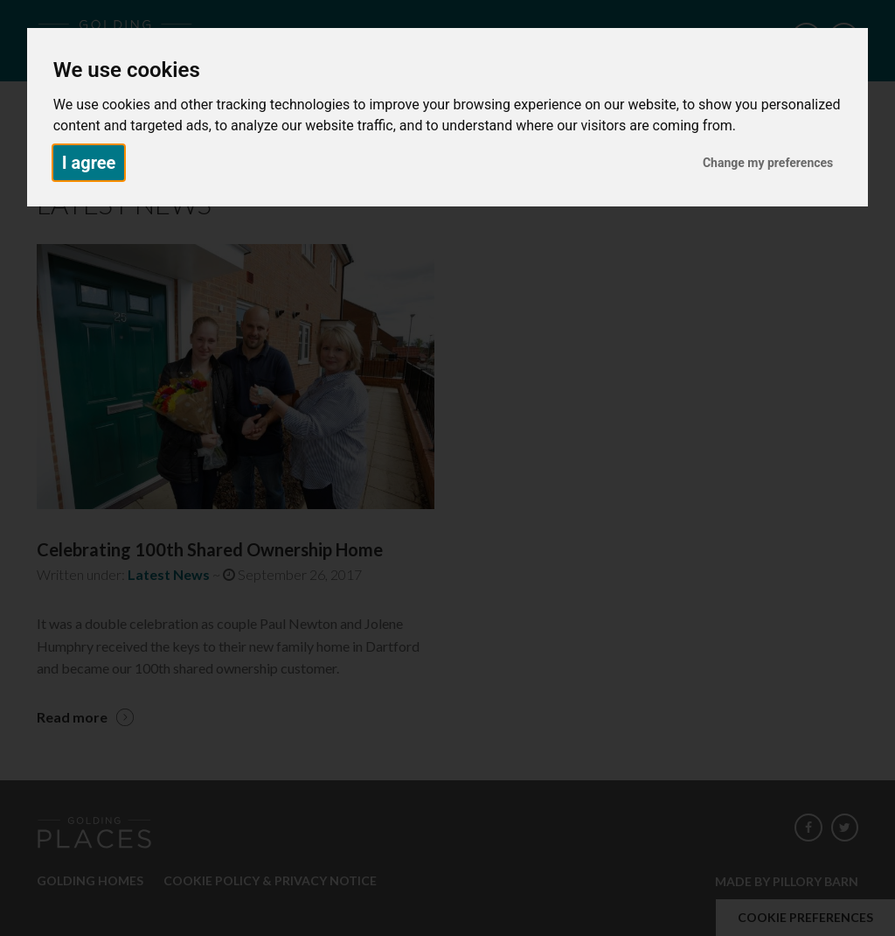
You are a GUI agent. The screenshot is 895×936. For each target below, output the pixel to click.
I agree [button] (89, 162)
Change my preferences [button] (768, 163)
